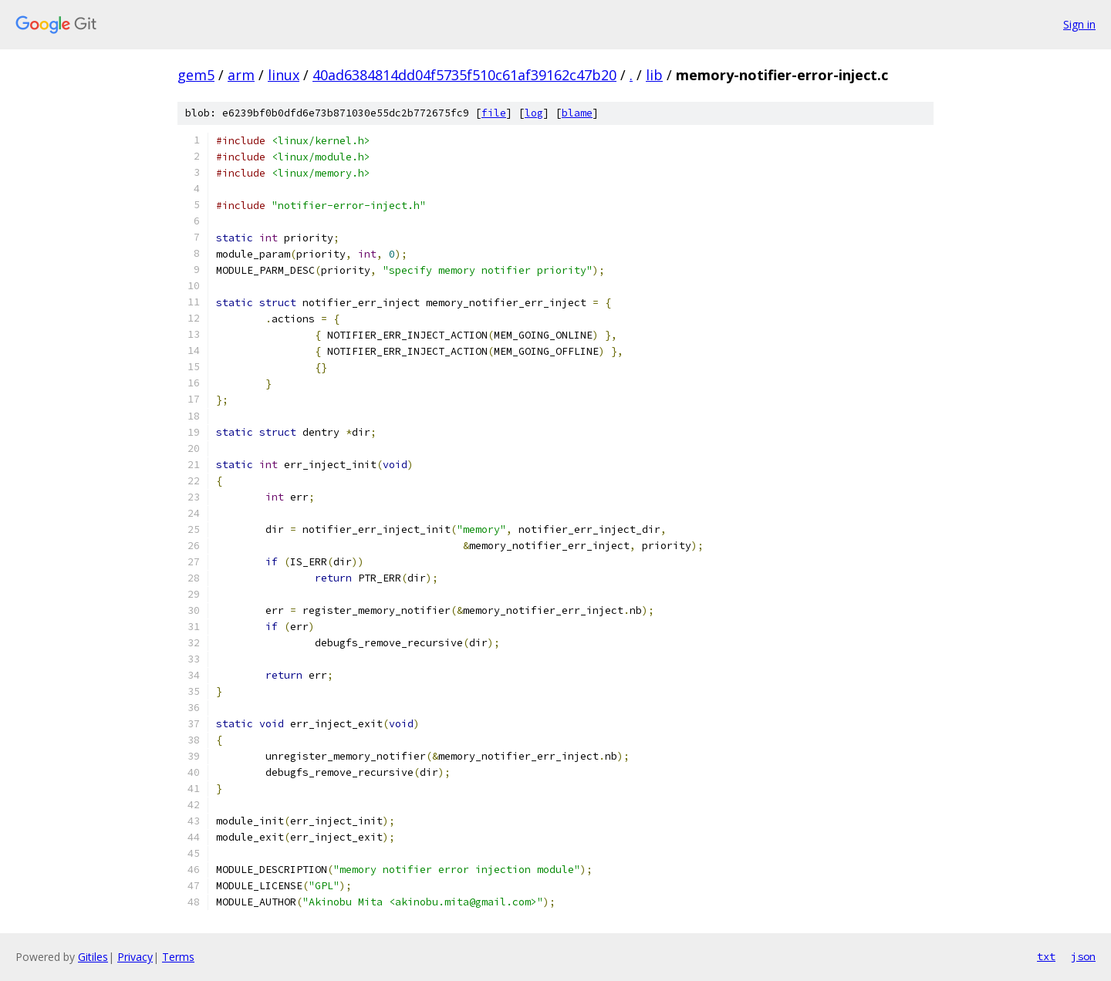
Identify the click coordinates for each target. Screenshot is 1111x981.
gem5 (195, 75)
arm (241, 75)
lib (654, 75)
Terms (178, 956)
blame (577, 113)
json (1083, 956)
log (534, 113)
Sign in (1079, 24)
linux (283, 75)
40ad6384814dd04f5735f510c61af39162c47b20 (464, 75)
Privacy (135, 956)
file (493, 113)
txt (1046, 956)
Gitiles (93, 956)
